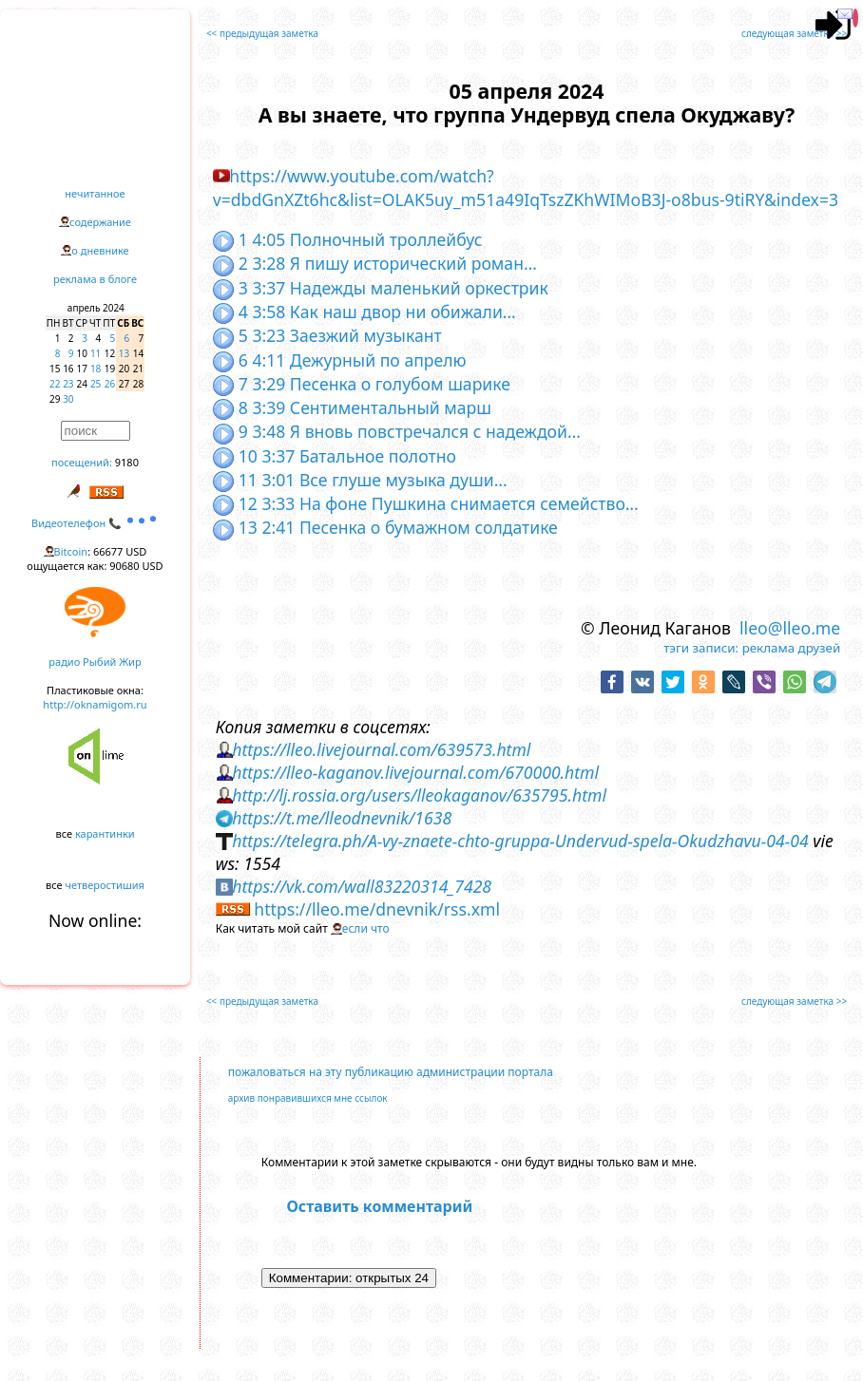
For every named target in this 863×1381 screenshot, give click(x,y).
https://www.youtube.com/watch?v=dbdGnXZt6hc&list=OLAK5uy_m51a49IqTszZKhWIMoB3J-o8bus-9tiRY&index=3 (525, 187)
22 (54, 383)
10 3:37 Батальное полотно (334, 456)
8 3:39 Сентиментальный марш (352, 407)
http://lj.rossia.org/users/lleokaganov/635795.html (419, 795)
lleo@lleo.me (789, 627)
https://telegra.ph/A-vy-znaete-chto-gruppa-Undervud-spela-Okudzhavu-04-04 (520, 840)
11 (95, 353)
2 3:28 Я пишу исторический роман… (375, 263)
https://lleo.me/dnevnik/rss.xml (377, 909)
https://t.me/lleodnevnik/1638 (341, 817)
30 (68, 399)
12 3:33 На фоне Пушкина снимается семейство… (426, 503)
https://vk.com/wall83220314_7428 (361, 886)
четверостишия (105, 885)
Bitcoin (71, 551)
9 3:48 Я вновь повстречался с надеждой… (397, 431)
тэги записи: (700, 647)
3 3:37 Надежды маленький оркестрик (380, 287)
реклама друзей (791, 647)
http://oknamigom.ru (94, 704)
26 (110, 383)
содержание (100, 222)
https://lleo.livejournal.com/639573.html (381, 749)
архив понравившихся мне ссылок (308, 1098)
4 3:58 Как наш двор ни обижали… (364, 311)
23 (68, 383)
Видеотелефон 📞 (95, 523)
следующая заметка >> (794, 33)
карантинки (105, 833)
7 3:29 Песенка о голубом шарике (361, 383)
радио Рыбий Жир (94, 661)
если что (366, 928)
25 (95, 383)
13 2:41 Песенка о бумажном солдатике (385, 527)
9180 (127, 462)
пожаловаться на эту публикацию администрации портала (390, 1072)
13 (124, 353)
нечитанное (95, 193)
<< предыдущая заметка (262, 33)
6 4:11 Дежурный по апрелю (340, 360)
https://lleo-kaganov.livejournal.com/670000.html (415, 772)
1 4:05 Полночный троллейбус (348, 239)
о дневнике (99, 250)
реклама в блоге (95, 279)
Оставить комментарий (379, 1206)
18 (95, 368)
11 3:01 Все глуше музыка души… (360, 479)
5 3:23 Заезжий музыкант (327, 335)
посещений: (81, 462)
